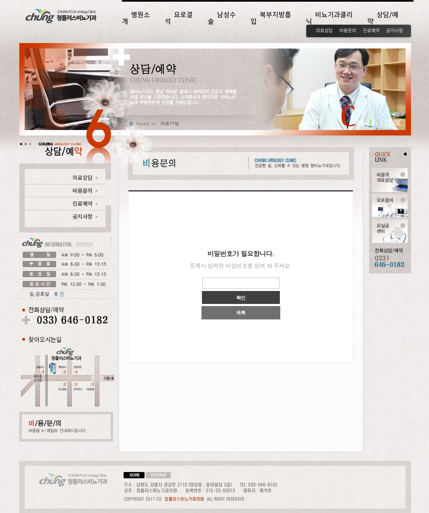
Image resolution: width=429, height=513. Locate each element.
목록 (241, 312)
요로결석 (179, 18)
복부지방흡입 (271, 18)
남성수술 (222, 18)
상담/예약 (382, 18)
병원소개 (136, 18)
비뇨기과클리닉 (329, 18)
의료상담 (324, 30)
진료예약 (371, 30)
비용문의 (347, 30)
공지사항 (394, 30)
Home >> (146, 123)
